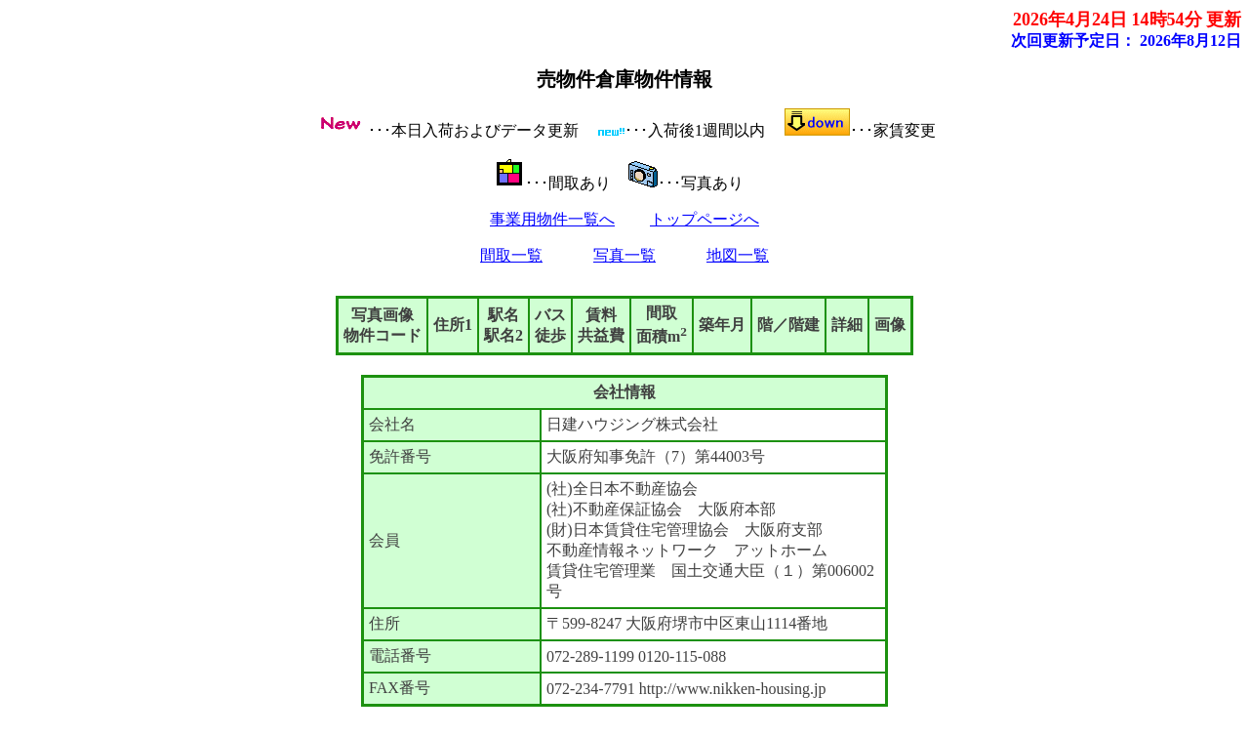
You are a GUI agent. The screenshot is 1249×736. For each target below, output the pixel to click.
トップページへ (704, 219)
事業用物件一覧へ (552, 219)
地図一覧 (737, 255)
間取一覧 (511, 255)
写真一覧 (624, 255)
